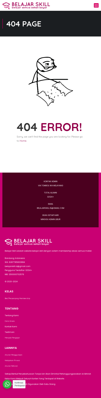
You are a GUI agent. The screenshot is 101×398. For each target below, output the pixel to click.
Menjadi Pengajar (12, 337)
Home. (23, 140)
